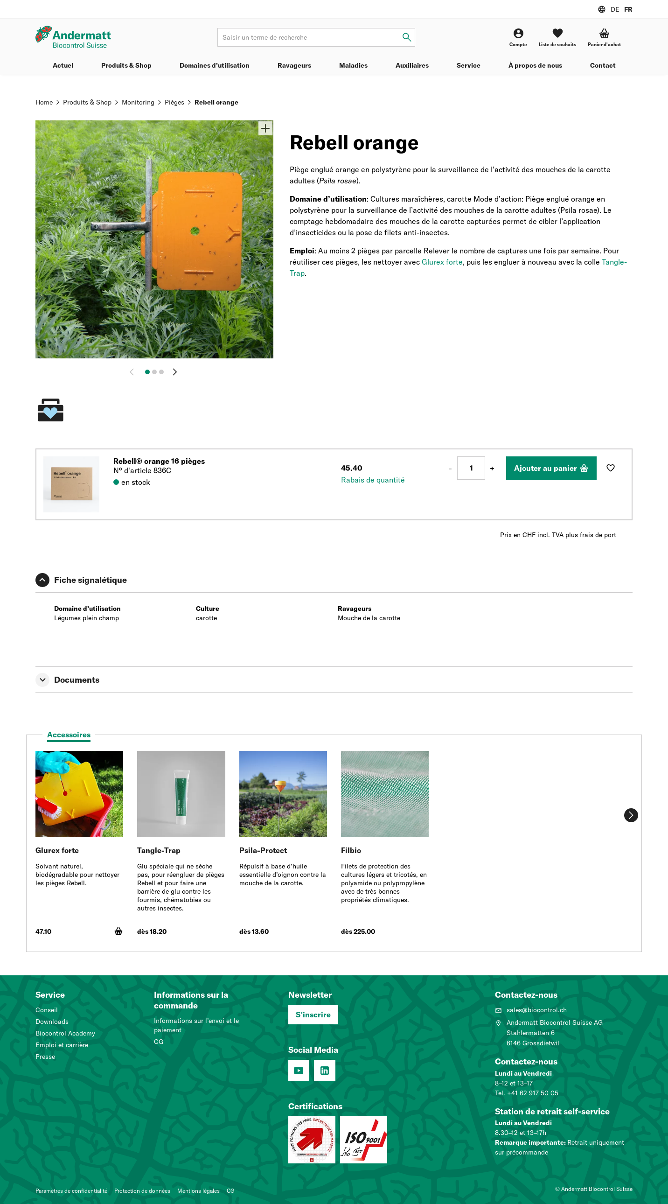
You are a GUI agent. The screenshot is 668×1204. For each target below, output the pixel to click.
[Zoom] (265, 128)
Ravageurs (294, 65)
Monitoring (138, 102)
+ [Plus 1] (492, 468)
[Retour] (134, 372)
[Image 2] (154, 372)
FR (628, 9)
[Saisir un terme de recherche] (407, 37)
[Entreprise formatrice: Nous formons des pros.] (311, 1139)
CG (158, 1041)
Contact (603, 65)
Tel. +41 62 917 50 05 (526, 1093)
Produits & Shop (126, 65)
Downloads (52, 1021)
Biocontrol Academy (65, 1033)
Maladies (353, 65)
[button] (604, 38)
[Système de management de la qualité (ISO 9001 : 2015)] (363, 1139)
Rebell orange (216, 102)
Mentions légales (198, 1190)
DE (615, 9)
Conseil (46, 1010)
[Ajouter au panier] (551, 468)
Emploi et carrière (61, 1045)
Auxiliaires (412, 65)
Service (468, 65)
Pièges (174, 102)
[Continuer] (175, 372)
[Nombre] (471, 468)
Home (44, 102)
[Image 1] (147, 372)
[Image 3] (161, 372)
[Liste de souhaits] (557, 38)
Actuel (63, 65)
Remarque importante (529, 1142)
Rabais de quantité (373, 479)
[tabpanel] (334, 848)
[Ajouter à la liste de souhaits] (610, 468)
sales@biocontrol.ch (531, 1010)
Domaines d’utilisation (215, 65)
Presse (45, 1056)
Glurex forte (442, 261)
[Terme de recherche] (316, 37)
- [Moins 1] (450, 468)
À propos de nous (535, 65)
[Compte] (518, 38)
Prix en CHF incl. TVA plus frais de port (558, 535)
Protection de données (142, 1190)
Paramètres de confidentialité (71, 1190)
